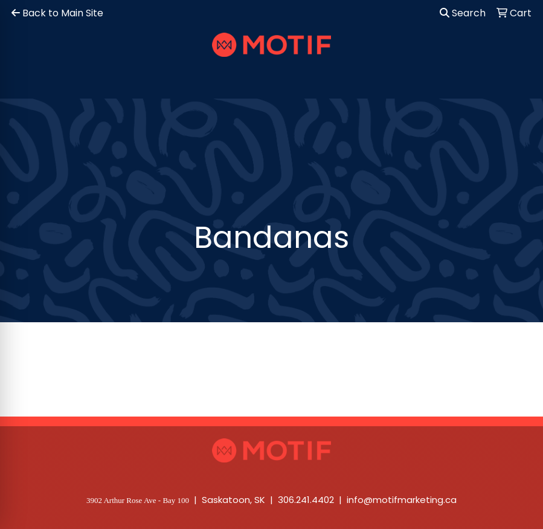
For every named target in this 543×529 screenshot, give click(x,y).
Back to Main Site (57, 13)
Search (463, 13)
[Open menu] (519, 81)
